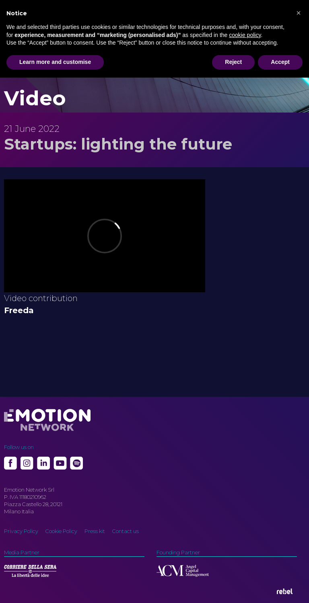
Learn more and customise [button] (55, 62)
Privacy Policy (21, 531)
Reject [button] (233, 62)
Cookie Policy (61, 531)
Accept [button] (280, 62)
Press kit (94, 531)
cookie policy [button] (245, 35)
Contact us (125, 531)
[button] (298, 12)
